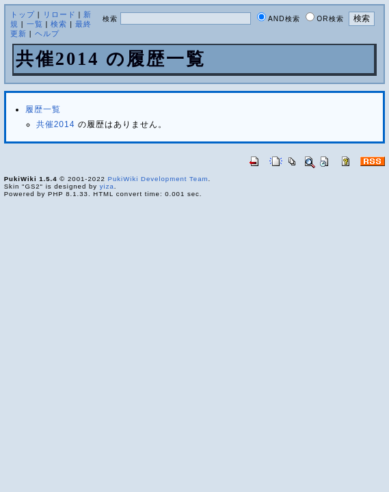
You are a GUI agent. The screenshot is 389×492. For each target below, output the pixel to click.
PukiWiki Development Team (158, 178)
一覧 (35, 24)
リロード (59, 14)
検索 (59, 24)
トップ (22, 14)
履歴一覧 (43, 109)
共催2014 (55, 124)
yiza (107, 186)
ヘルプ (47, 33)
